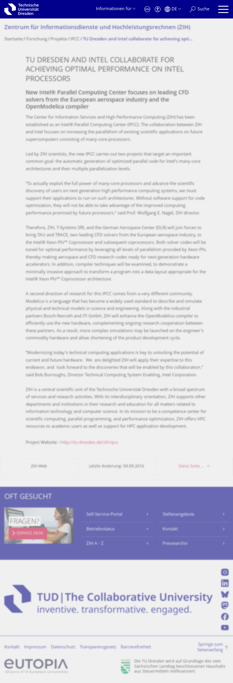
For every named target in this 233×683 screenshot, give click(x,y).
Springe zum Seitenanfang (210, 648)
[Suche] (199, 9)
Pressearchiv (175, 544)
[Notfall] (147, 9)
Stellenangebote (178, 514)
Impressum (35, 647)
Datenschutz (63, 647)
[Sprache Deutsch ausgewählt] (173, 9)
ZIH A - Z (95, 544)
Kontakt (170, 529)
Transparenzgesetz (98, 647)
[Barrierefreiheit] (157, 9)
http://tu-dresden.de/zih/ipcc (89, 443)
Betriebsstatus (100, 529)
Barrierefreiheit (136, 647)
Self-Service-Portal (104, 514)
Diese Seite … (191, 466)
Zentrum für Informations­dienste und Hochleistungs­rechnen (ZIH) (97, 28)
